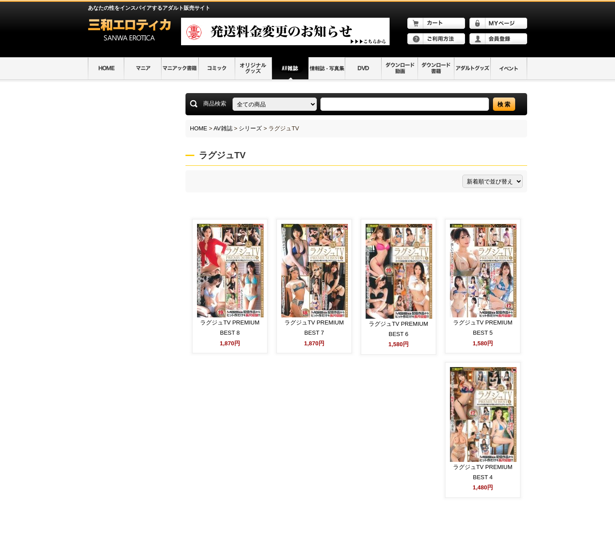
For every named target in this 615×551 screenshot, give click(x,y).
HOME (198, 128)
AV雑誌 (222, 128)
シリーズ (250, 128)
